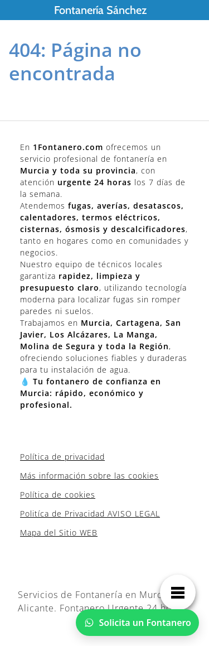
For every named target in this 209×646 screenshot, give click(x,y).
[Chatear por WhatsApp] (138, 622)
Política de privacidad (62, 456)
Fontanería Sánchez (100, 10)
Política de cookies (57, 494)
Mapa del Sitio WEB (59, 532)
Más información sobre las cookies (89, 475)
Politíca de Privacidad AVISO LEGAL (90, 513)
